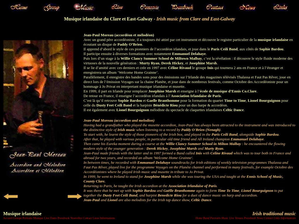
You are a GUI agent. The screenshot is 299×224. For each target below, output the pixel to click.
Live (46, 218)
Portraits (27, 218)
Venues (239, 218)
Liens (96, 218)
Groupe (17, 218)
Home (198, 218)
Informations (107, 218)
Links (277, 218)
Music (224, 218)
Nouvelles (76, 218)
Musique (38, 218)
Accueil (7, 218)
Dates (53, 218)
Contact (87, 218)
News (260, 218)
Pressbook (63, 218)
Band (206, 218)
